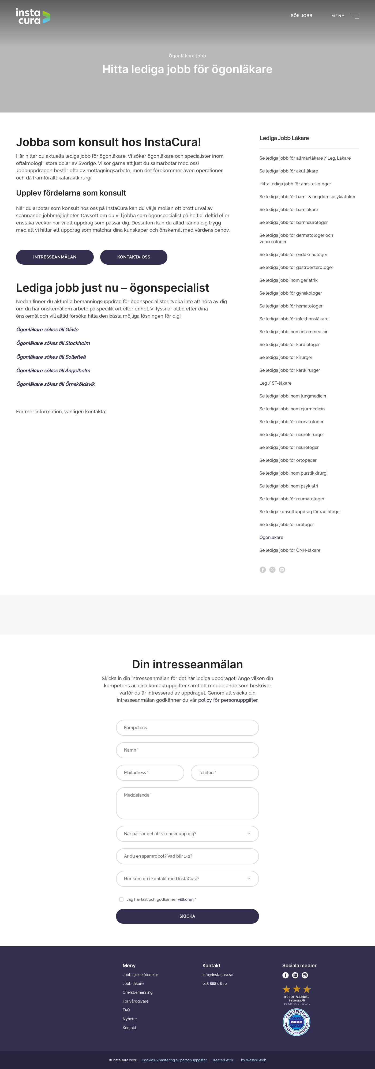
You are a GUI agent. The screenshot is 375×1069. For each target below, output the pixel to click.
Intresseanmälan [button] (55, 257)
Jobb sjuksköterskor (140, 975)
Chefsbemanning (138, 992)
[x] (272, 570)
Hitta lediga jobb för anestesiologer (295, 183)
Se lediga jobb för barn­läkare (289, 209)
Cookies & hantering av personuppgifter (175, 1060)
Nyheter (130, 1019)
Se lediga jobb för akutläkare (289, 171)
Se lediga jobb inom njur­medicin (292, 408)
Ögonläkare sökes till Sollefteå (50, 357)
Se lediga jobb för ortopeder (288, 460)
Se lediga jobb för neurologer (289, 447)
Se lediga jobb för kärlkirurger (290, 370)
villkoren (186, 899)
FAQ (126, 1010)
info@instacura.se (217, 975)
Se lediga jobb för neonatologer (292, 421)
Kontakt (129, 1028)
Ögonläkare (271, 537)
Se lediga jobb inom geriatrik (289, 280)
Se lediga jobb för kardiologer (290, 344)
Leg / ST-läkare (275, 383)
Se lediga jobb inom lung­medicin (293, 396)
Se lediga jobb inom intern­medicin (294, 331)
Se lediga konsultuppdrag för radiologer (300, 511)
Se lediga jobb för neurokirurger (292, 434)
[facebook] (263, 570)
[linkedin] (282, 570)
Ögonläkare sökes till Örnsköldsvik (55, 384)
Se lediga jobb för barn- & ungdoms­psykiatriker (307, 196)
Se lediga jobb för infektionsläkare (294, 318)
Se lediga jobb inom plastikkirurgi (294, 473)
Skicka (187, 916)
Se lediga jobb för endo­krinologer (293, 254)
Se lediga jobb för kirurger (286, 357)
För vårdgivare (135, 1001)
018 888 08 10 (214, 983)
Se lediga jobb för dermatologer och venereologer (296, 238)
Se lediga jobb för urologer (287, 524)
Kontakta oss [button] (133, 257)
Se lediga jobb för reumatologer (292, 498)
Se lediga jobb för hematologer (291, 306)
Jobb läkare (133, 983)
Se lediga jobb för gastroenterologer (296, 267)
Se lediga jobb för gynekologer (291, 293)
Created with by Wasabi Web (239, 1060)
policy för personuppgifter (227, 700)
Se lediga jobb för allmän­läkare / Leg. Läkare (305, 158)
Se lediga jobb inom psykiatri (289, 486)
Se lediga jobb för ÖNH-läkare (290, 550)
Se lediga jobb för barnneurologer (294, 222)
